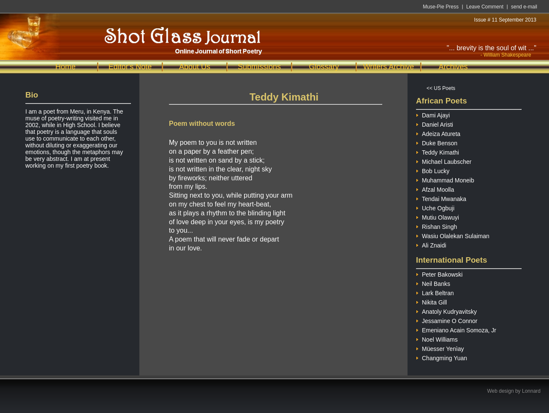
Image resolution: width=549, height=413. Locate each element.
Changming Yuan (441, 357)
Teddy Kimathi (437, 151)
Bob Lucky (432, 170)
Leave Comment (484, 7)
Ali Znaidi (431, 244)
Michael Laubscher (444, 160)
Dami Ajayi (433, 114)
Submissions (259, 66)
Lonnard (531, 391)
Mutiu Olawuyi (437, 216)
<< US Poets (441, 88)
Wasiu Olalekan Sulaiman (452, 235)
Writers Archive (388, 66)
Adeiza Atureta (438, 132)
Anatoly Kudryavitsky (446, 310)
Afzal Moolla (435, 188)
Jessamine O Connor (447, 319)
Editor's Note (130, 66)
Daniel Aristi (434, 123)
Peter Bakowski (439, 273)
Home (65, 66)
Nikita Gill (431, 301)
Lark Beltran (435, 292)
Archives (452, 66)
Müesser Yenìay (440, 347)
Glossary (324, 66)
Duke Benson (436, 142)
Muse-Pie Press (441, 7)
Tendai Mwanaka (441, 197)
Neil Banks (433, 282)
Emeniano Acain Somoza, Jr (456, 329)
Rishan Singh (436, 225)
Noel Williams (437, 338)
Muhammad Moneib (445, 179)
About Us (194, 66)
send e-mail (524, 7)
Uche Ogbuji (435, 207)
